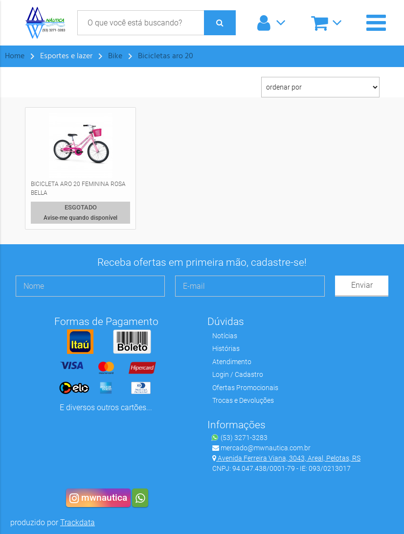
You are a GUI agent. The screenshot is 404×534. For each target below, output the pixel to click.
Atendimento (231, 362)
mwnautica (98, 498)
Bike (115, 56)
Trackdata (77, 522)
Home (14, 56)
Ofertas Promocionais (245, 388)
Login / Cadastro (237, 374)
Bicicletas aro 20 (165, 56)
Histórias (226, 348)
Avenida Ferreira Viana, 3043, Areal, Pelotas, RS (286, 458)
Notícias (224, 336)
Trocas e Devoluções (243, 400)
